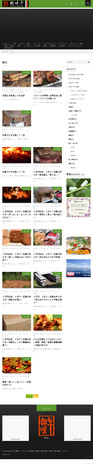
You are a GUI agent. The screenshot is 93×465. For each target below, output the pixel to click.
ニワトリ (46, 95)
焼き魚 (21, 97)
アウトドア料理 (8, 95)
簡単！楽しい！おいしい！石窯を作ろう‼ (16, 389)
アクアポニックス (52, 44)
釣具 (72, 159)
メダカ (22, 44)
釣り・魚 (77, 44)
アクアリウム (66, 44)
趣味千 (18, 457)
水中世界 (65, 48)
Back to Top (46, 414)
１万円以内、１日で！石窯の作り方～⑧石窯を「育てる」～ (47, 179)
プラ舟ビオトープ (77, 100)
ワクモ (35, 97)
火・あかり (29, 48)
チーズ (21, 135)
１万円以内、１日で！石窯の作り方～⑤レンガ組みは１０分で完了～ (16, 263)
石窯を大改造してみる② (13, 101)
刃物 (19, 48)
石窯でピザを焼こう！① (13, 177)
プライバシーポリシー (79, 48)
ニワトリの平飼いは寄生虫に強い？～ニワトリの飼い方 (47, 102)
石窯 (15, 44)
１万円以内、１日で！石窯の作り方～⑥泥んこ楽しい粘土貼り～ (47, 220)
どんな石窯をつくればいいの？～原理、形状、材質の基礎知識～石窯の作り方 (47, 348)
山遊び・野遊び (9, 48)
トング (26, 135)
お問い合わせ (8, 52)
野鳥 (85, 44)
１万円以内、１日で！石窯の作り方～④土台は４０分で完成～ (47, 261)
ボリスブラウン (55, 95)
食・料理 (39, 48)
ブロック (56, 297)
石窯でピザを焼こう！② (13, 141)
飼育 (29, 44)
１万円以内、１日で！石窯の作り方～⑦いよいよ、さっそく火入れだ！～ (16, 220)
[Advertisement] (46, 24)
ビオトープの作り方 (78, 96)
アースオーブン (19, 95)
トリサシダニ (39, 95)
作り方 (56, 172)
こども (73, 120)
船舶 (47, 48)
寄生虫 (40, 97)
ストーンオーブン (12, 97)
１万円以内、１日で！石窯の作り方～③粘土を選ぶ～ (16, 304)
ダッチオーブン (13, 135)
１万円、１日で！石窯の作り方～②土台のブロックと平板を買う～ (47, 305)
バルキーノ (6, 44)
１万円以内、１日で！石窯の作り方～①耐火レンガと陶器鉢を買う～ (16, 348)
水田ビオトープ (76, 104)
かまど (6, 135)
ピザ (3, 137)
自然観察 (55, 48)
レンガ (20, 339)
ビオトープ (38, 44)
